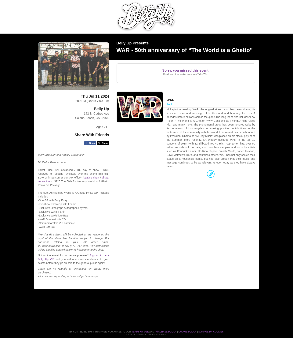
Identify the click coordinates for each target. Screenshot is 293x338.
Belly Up (101, 109)
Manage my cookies (211, 331)
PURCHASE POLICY (166, 331)
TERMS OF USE (140, 331)
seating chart (91, 177)
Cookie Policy (188, 331)
